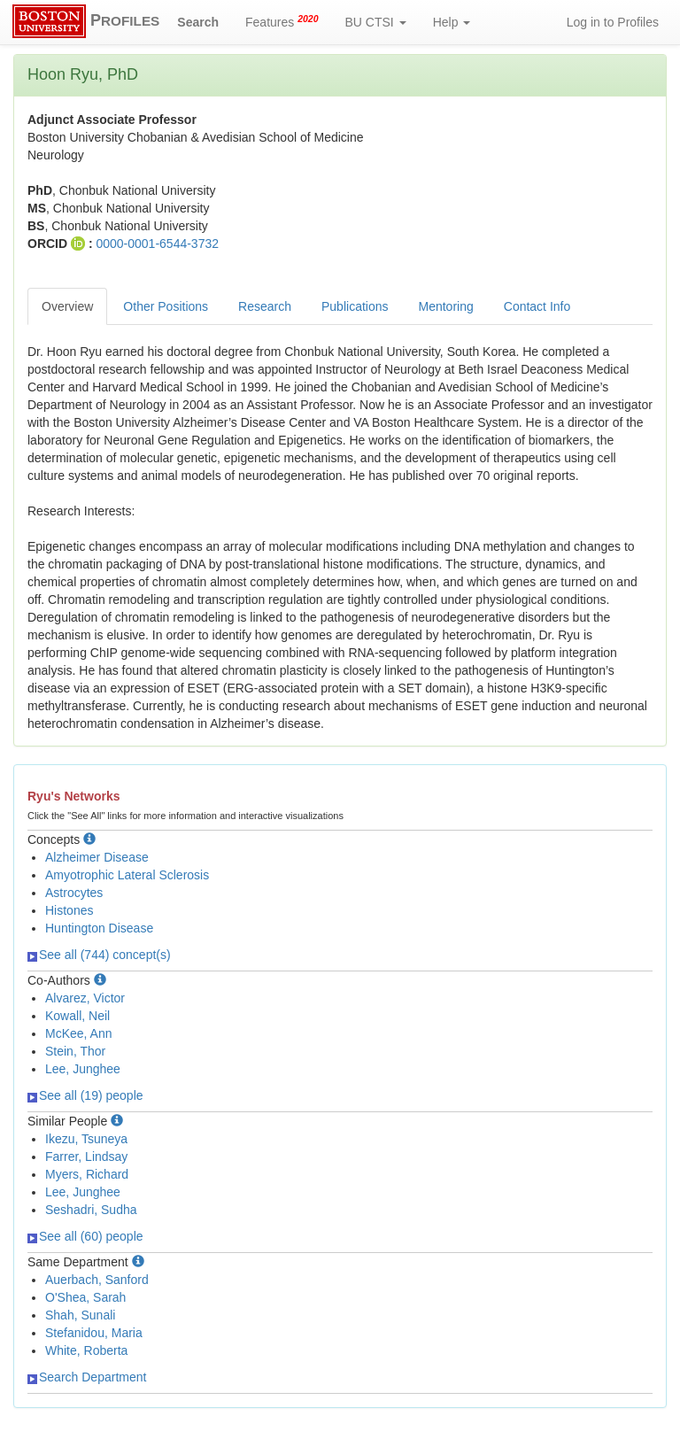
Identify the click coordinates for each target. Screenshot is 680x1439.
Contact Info (537, 306)
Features (282, 21)
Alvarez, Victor (85, 998)
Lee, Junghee (82, 1069)
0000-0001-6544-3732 (157, 243)
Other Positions (165, 306)
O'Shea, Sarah (85, 1297)
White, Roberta (86, 1350)
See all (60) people (85, 1236)
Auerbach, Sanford (97, 1280)
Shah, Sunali (80, 1315)
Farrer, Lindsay (86, 1156)
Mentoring (446, 306)
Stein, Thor (75, 1051)
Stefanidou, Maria (94, 1333)
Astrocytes (74, 893)
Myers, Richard (86, 1174)
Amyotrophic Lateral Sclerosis (127, 875)
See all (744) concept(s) (99, 955)
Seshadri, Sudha (91, 1210)
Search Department (86, 1377)
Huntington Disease (99, 928)
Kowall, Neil (77, 1016)
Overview (67, 306)
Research (264, 306)
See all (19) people (85, 1095)
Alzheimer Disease (97, 857)
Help (452, 22)
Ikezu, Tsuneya (86, 1139)
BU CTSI (375, 22)
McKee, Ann (78, 1033)
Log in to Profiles (613, 22)
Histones (69, 910)
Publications (355, 306)
